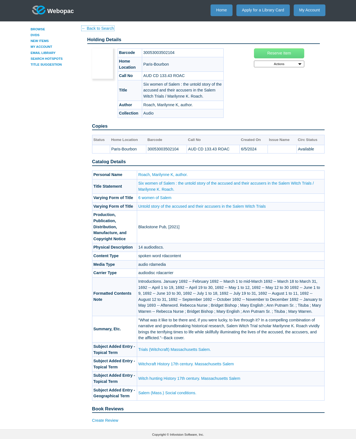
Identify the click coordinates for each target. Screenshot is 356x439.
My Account (309, 10)
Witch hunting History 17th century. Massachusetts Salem (189, 378)
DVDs (35, 35)
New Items (40, 41)
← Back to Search (98, 28)
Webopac (53, 10)
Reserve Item (279, 53)
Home (221, 10)
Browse (38, 29)
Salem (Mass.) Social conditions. (167, 393)
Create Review (105, 420)
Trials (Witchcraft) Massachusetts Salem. (174, 349)
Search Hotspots (47, 58)
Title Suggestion (46, 64)
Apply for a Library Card (263, 10)
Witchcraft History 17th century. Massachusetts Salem (186, 364)
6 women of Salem (154, 197)
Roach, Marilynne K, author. (163, 174)
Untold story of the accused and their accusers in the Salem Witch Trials (202, 206)
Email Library (43, 52)
